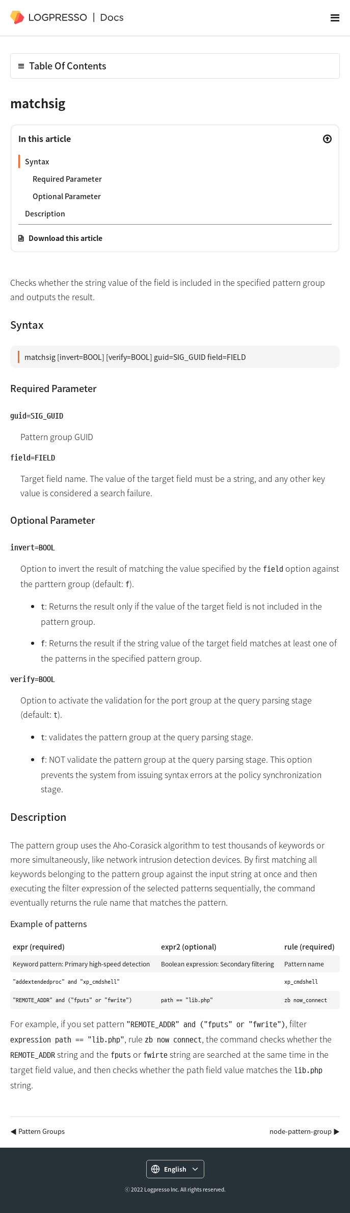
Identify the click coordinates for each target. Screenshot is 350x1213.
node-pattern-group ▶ (305, 1131)
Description (45, 213)
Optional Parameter (67, 196)
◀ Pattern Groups (37, 1131)
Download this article (65, 238)
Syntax (37, 161)
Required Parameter (67, 179)
